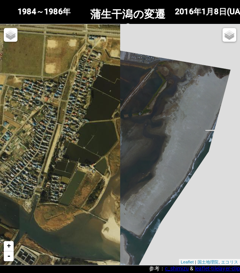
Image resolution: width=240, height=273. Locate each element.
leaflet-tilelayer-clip (217, 268)
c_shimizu (177, 268)
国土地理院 (208, 262)
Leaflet (187, 262)
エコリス (229, 262)
